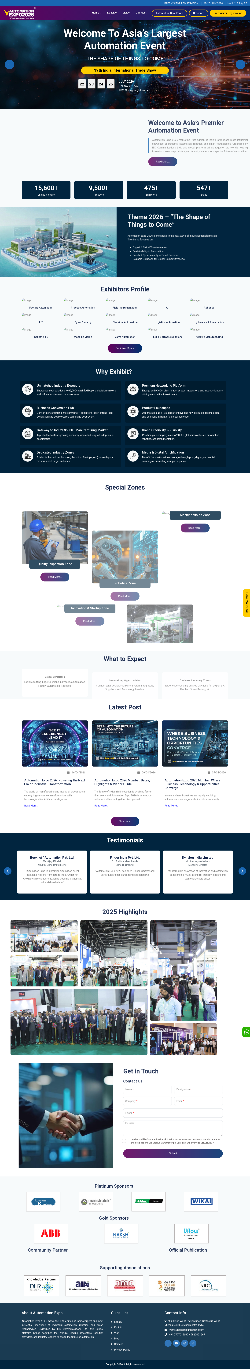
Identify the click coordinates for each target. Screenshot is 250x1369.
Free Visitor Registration (228, 13)
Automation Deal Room (169, 13)
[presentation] (9, 64)
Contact (140, 12)
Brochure (198, 13)
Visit (125, 12)
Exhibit (111, 12)
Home (95, 12)
